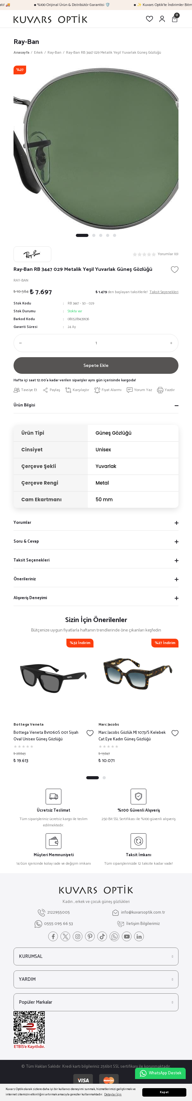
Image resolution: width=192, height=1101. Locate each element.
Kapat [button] (164, 1092)
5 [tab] (114, 235)
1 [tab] (82, 235)
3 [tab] (100, 235)
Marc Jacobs (109, 726)
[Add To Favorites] (174, 269)
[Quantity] (96, 343)
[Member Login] (162, 19)
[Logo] (50, 18)
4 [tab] (107, 235)
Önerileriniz (25, 580)
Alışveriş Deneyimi (30, 599)
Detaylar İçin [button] (112, 1094)
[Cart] (174, 19)
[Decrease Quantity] (19, 343)
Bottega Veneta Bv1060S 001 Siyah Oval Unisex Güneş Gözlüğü (46, 737)
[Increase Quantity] (172, 343)
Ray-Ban (26, 42)
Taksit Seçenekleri (31, 562)
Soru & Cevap (26, 543)
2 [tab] (93, 235)
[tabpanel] (96, 148)
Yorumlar (22, 524)
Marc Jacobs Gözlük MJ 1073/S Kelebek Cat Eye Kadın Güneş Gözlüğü (132, 737)
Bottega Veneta (28, 726)
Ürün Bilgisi (24, 407)
